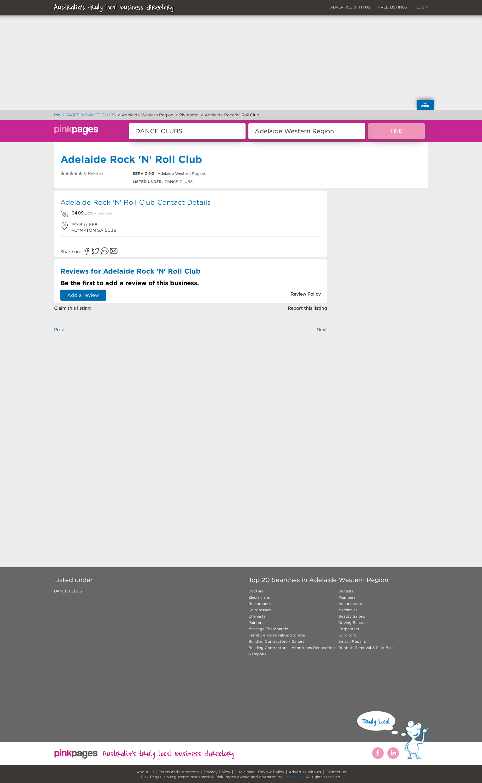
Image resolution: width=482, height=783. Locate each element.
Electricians (259, 597)
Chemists (256, 616)
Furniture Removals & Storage (276, 635)
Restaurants (259, 604)
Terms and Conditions (179, 772)
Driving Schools (353, 622)
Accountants (350, 604)
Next (322, 329)
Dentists (345, 591)
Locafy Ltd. (294, 777)
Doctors (255, 591)
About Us (145, 772)
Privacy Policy (217, 772)
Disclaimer (244, 772)
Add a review (83, 295)
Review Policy (271, 772)
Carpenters (348, 629)
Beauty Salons (351, 616)
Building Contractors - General (277, 641)
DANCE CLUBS (68, 591)
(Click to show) (99, 213)
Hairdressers (260, 610)
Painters (255, 622)
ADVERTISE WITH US (350, 7)
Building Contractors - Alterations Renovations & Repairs (292, 651)
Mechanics (347, 610)
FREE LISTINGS (392, 7)
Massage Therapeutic (268, 629)
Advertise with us (305, 772)
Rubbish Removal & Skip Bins (365, 648)
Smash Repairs (352, 641)
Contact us (335, 772)
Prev (59, 329)
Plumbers (347, 597)
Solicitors (347, 635)
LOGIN (422, 7)
